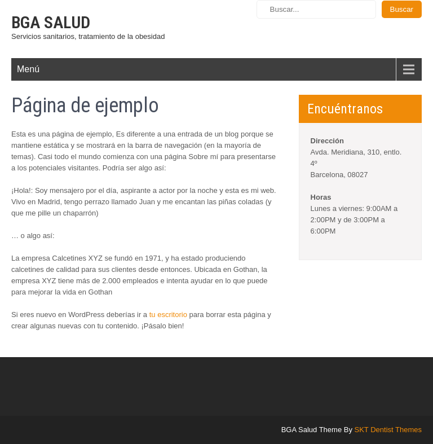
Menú (28, 69)
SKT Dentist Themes (388, 429)
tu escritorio (168, 314)
